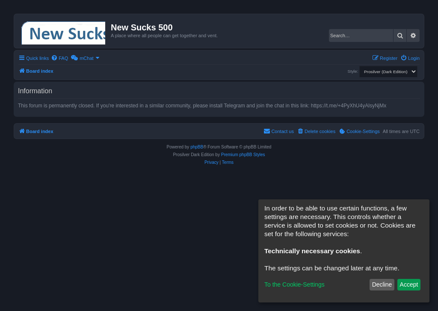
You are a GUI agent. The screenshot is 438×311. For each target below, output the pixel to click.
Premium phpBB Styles (243, 154)
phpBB (196, 147)
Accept (409, 284)
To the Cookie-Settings (294, 284)
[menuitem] (59, 58)
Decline (382, 284)
